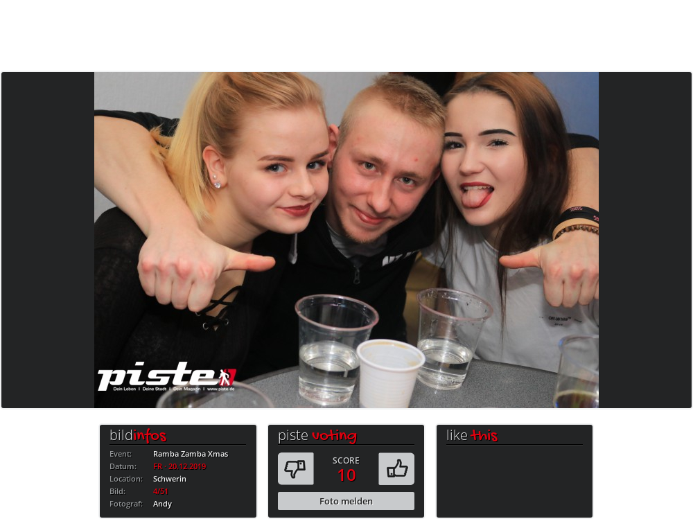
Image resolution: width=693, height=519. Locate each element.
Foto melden (346, 501)
